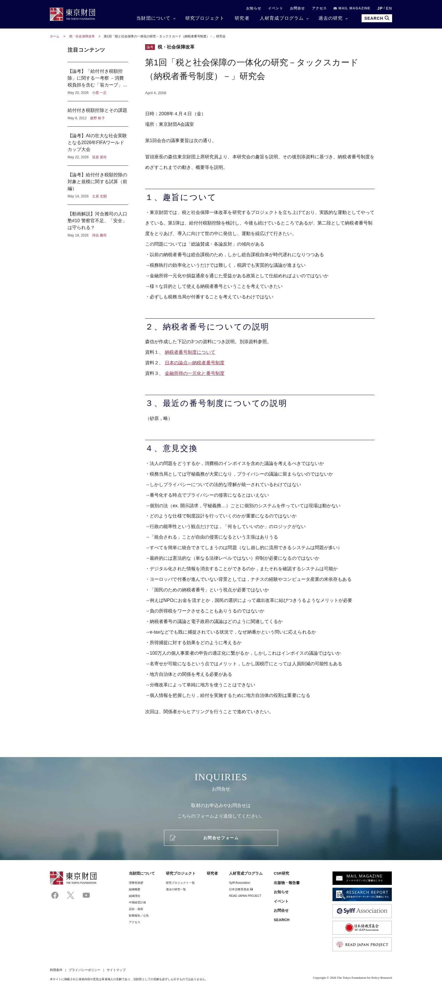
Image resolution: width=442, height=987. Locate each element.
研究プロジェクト (205, 18)
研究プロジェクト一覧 (180, 882)
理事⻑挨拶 (136, 882)
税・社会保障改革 (82, 36)
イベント (275, 8)
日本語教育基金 (241, 889)
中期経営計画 (137, 902)
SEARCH (281, 920)
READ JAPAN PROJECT (245, 895)
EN (389, 8)
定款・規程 (136, 909)
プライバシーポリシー (84, 970)
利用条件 (56, 970)
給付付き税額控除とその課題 (98, 113)
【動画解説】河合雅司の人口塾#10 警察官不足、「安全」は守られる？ (98, 221)
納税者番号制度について (190, 352)
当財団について (153, 18)
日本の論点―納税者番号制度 (194, 362)
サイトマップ (116, 970)
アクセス (319, 8)
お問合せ (297, 8)
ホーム (54, 36)
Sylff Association (239, 882)
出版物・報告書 (287, 883)
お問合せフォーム (221, 838)
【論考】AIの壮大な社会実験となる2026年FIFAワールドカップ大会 (98, 146)
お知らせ (253, 8)
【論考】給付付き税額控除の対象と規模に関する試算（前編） (98, 185)
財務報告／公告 (139, 915)
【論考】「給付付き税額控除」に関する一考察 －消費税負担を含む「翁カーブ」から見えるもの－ (98, 81)
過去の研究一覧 (176, 889)
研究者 (242, 18)
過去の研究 (331, 18)
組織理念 (134, 895)
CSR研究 (281, 873)
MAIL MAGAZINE (352, 8)
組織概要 (134, 889)
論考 (150, 47)
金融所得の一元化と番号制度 (194, 373)
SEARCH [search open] (376, 18)
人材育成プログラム (282, 18)
